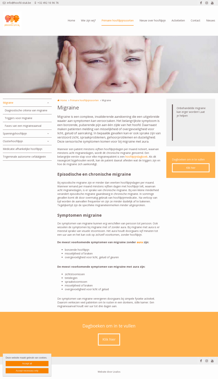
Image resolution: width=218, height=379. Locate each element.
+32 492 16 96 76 (47, 3)
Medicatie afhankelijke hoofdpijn (22, 149)
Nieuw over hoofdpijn (152, 20)
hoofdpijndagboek (136, 156)
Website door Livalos (109, 371)
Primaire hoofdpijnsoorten (117, 20)
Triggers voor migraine (18, 118)
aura (140, 242)
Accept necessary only (27, 370)
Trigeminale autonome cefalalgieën (24, 156)
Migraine (8, 102)
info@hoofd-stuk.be (17, 3)
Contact (195, 20)
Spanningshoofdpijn (15, 133)
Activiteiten (178, 20)
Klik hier (190, 167)
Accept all (27, 363)
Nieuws (210, 20)
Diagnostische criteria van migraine (26, 110)
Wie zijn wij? (88, 20)
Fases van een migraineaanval (23, 126)
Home (71, 20)
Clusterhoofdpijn (13, 141)
